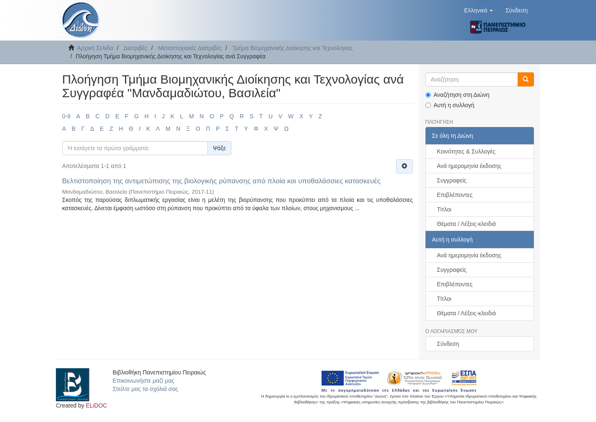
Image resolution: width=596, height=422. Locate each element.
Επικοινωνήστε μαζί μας (143, 380)
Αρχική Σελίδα (95, 48)
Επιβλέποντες (455, 195)
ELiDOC (96, 405)
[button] (478, 10)
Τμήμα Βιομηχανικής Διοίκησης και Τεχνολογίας (292, 48)
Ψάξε (219, 148)
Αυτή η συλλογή (450, 105)
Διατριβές (135, 48)
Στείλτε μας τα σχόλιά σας (145, 389)
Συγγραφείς (452, 180)
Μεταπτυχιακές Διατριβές (190, 48)
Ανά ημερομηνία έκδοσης (469, 166)
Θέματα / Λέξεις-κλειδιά (466, 224)
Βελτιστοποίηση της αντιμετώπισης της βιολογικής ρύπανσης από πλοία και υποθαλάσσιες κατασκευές (221, 181)
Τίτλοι (444, 209)
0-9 (66, 116)
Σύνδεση (448, 343)
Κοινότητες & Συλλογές (466, 151)
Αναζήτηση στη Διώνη (457, 94)
